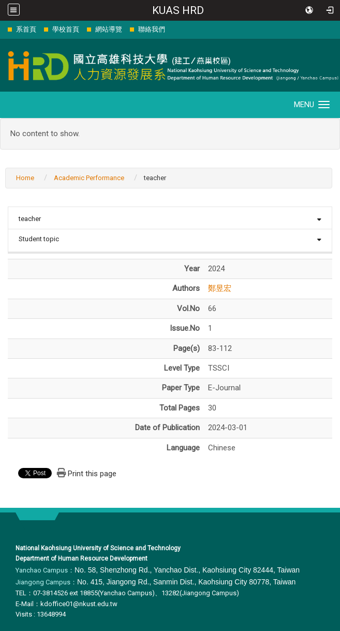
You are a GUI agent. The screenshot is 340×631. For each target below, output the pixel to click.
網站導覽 (108, 29)
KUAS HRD (178, 10)
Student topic (39, 239)
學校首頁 (65, 29)
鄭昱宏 (219, 288)
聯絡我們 (151, 29)
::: (2, 29)
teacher (30, 219)
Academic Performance (89, 178)
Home (25, 178)
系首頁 (26, 29)
